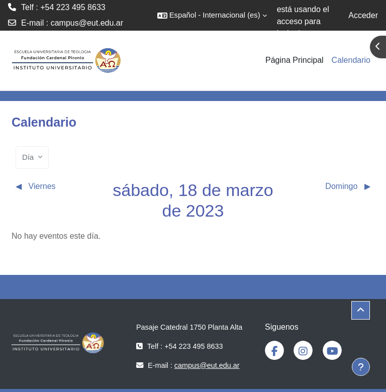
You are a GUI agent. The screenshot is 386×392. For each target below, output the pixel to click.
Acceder (363, 15)
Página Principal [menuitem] (294, 60)
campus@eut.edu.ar (87, 23)
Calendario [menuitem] (351, 60)
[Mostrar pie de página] (361, 367)
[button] (212, 15)
